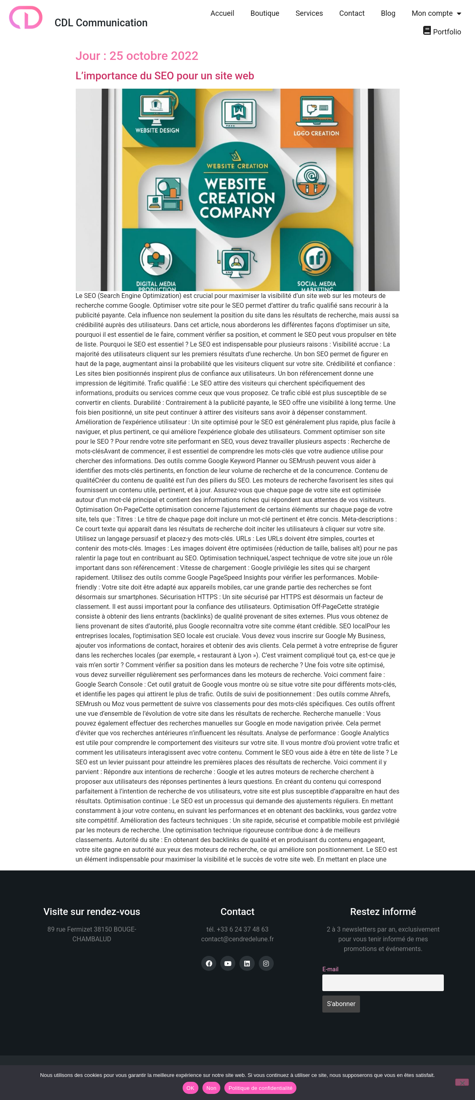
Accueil (222, 13)
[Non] (462, 1082)
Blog (388, 13)
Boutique (265, 13)
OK (190, 1088)
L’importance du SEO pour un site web (165, 76)
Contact (352, 13)
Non (212, 1088)
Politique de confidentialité (260, 1088)
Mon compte (436, 13)
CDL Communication (101, 23)
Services (309, 13)
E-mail (330, 969)
